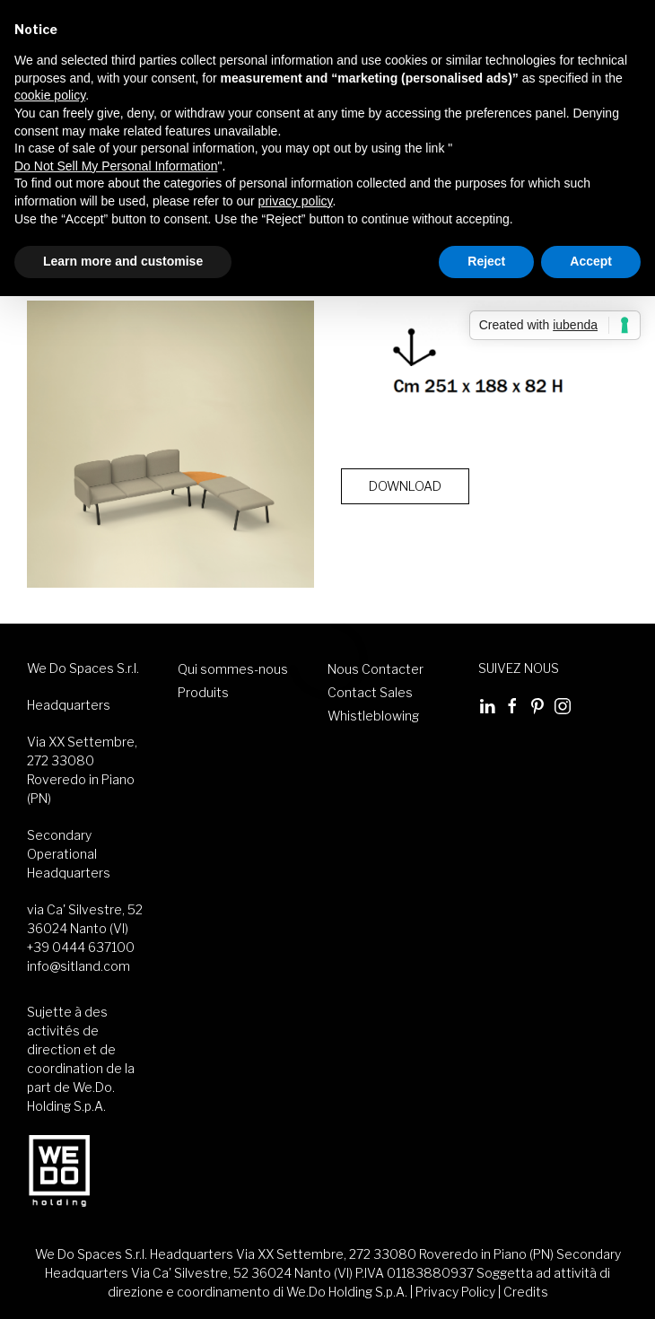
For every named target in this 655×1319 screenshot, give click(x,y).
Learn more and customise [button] (123, 261)
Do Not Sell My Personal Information (115, 165)
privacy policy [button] (295, 201)
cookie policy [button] (49, 95)
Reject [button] (486, 261)
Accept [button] (591, 261)
